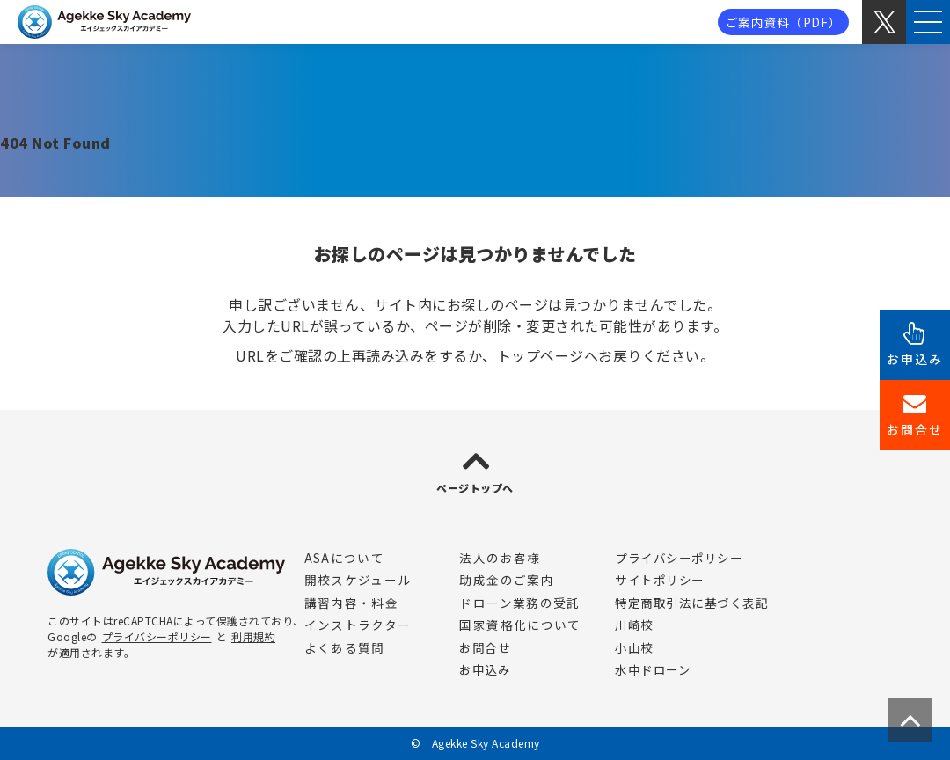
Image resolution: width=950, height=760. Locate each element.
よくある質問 (344, 647)
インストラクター (358, 624)
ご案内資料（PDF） (784, 22)
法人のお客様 (499, 557)
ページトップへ (475, 487)
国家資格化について (520, 624)
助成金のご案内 (506, 579)
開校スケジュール (358, 579)
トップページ (540, 355)
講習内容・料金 (351, 602)
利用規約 (253, 636)
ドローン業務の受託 (519, 602)
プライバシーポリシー (157, 636)
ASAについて (344, 557)
